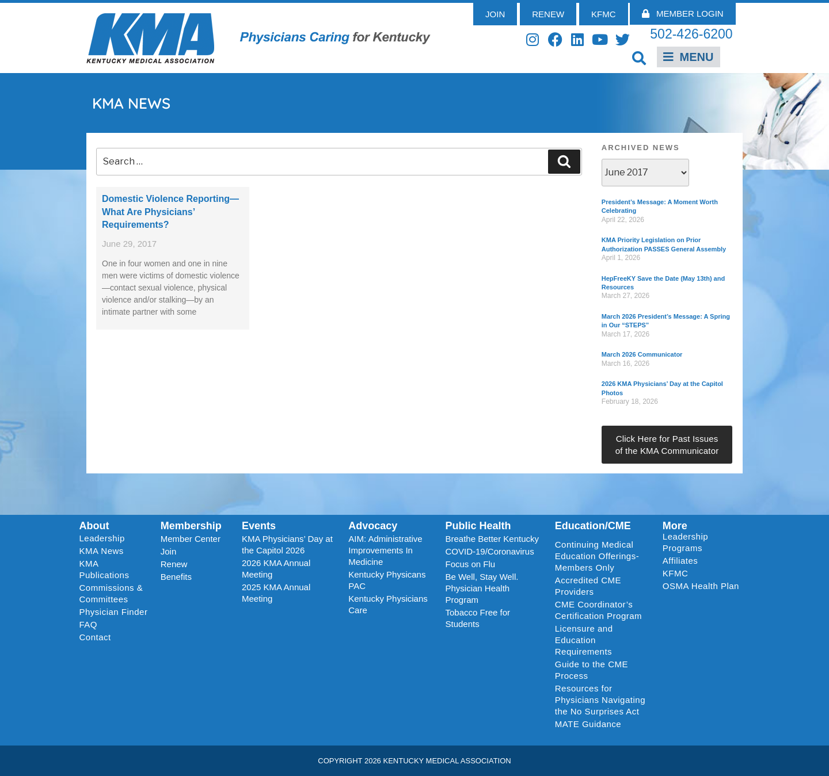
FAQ (88, 624)
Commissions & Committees (111, 593)
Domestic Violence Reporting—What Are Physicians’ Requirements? (170, 212)
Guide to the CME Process (591, 670)
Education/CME (593, 526)
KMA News (101, 551)
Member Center (190, 539)
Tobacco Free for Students (477, 618)
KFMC (676, 573)
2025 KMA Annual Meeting (276, 592)
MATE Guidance (588, 724)
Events (259, 526)
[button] (639, 57)
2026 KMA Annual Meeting (276, 568)
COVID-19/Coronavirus (489, 551)
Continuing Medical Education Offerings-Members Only (597, 556)
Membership (191, 526)
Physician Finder (113, 612)
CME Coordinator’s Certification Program (598, 610)
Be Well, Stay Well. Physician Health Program (481, 588)
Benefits (176, 577)
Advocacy (372, 526)
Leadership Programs (703, 542)
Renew (174, 564)
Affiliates (683, 561)
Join (169, 551)
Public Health (478, 526)
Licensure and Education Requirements (584, 640)
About (94, 526)
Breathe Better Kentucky (492, 539)
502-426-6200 (691, 33)
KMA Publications (104, 569)
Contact (95, 637)
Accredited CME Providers (588, 586)
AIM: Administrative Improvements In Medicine (385, 550)
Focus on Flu (470, 564)
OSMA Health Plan (701, 586)
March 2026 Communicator (642, 354)
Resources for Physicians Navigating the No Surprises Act (600, 699)
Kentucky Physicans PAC (386, 580)
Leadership (105, 538)
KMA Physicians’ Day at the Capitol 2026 (287, 544)
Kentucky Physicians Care (388, 604)
